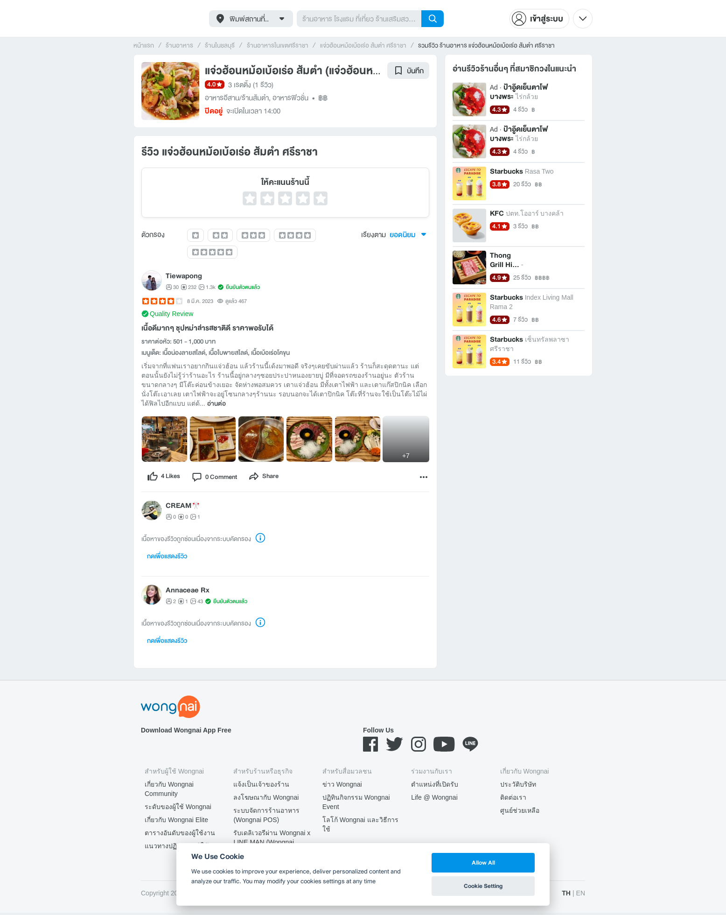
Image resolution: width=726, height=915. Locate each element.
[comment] (220, 478)
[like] (165, 478)
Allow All (483, 862)
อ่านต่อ (216, 403)
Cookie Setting (483, 885)
